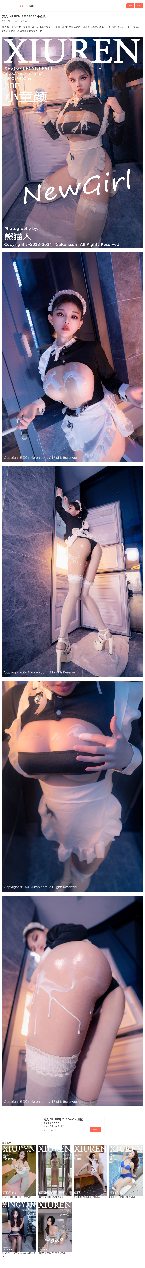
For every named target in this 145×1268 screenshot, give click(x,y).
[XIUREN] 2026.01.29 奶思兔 (50, 1197)
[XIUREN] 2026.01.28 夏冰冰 (122, 1197)
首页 (21, 5)
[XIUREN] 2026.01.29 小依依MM (16, 1197)
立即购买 (95, 1130)
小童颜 (24, 20)
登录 (130, 6)
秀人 (10, 20)
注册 (139, 6)
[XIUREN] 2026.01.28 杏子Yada (52, 1253)
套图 (31, 5)
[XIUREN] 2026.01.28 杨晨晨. (87, 1197)
